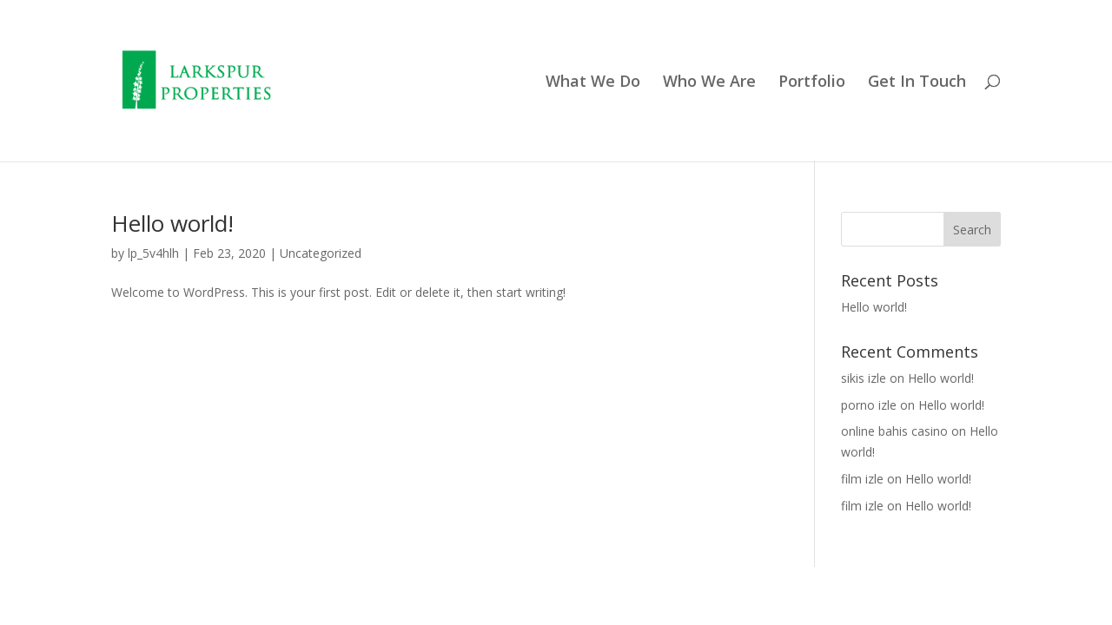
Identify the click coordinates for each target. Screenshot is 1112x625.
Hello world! (172, 223)
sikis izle (863, 378)
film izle (862, 478)
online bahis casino (894, 431)
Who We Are (709, 83)
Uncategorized (320, 253)
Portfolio (811, 83)
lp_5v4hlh (153, 253)
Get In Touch (917, 83)
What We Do (593, 83)
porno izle (869, 405)
